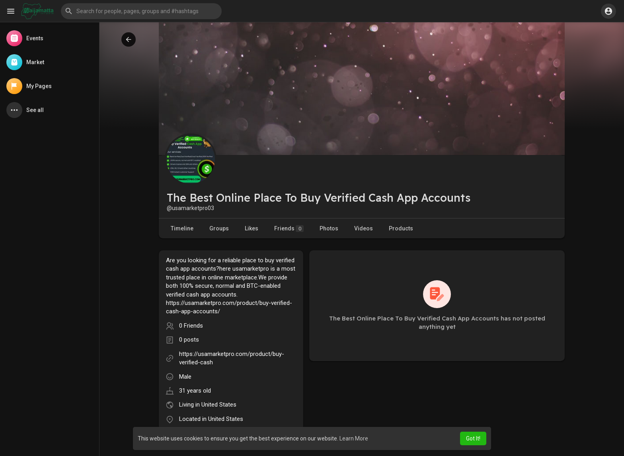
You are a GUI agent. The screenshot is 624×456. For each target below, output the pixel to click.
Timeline (182, 228)
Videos (363, 228)
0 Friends (191, 325)
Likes (251, 228)
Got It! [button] (473, 438)
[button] (141, 11)
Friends (289, 228)
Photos (329, 228)
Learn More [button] (353, 438)
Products (401, 228)
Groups (219, 228)
